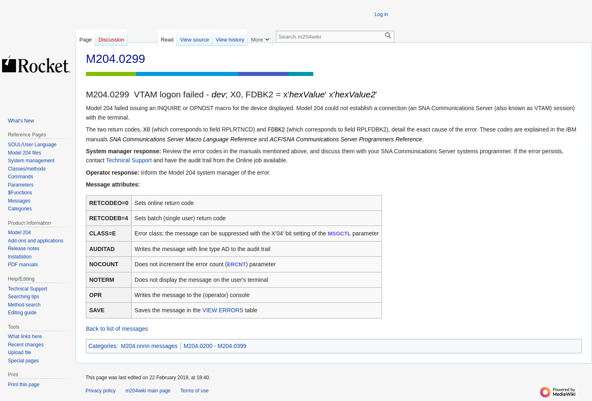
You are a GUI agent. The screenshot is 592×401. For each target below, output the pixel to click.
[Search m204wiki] (335, 37)
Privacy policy (101, 391)
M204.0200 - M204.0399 (215, 346)
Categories (102, 346)
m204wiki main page (147, 391)
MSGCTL (339, 233)
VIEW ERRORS (222, 310)
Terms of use (194, 391)
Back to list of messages (117, 328)
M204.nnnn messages (149, 346)
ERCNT (236, 264)
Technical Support (129, 160)
